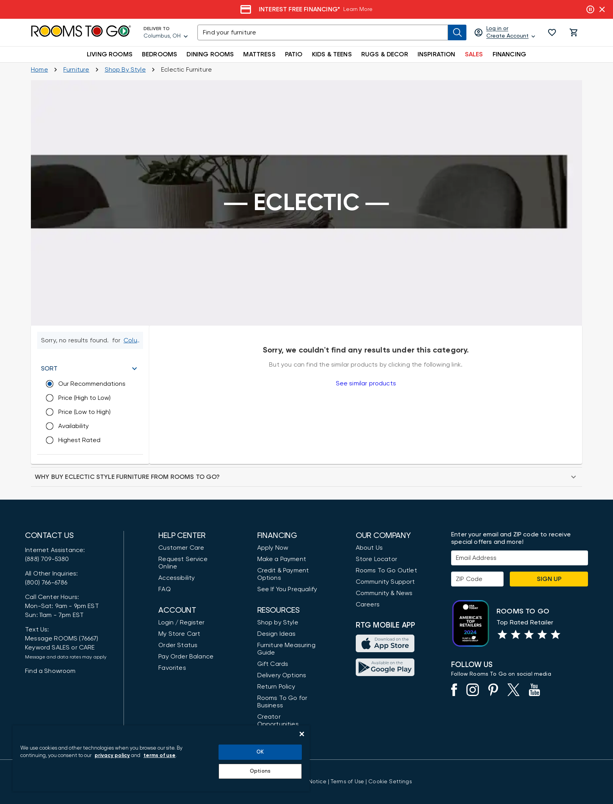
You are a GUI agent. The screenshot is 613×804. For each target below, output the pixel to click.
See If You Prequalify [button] (287, 589)
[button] (552, 32)
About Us (369, 548)
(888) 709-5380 (47, 559)
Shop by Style (277, 622)
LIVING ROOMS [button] (110, 54)
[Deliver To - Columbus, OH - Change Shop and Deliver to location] (165, 32)
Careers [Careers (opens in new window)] (368, 604)
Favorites (172, 668)
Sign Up (549, 579)
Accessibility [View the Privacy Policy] (176, 578)
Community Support (385, 582)
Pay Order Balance (185, 656)
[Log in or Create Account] (505, 32)
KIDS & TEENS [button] (332, 54)
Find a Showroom (50, 671)
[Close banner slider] (602, 9)
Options (260, 771)
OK (260, 752)
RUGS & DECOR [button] (384, 54)
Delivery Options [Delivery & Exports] (281, 675)
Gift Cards (273, 664)
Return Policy (276, 686)
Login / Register (181, 622)
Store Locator (376, 559)
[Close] (301, 734)
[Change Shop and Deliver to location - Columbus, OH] (132, 340)
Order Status (177, 645)
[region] (161, 758)
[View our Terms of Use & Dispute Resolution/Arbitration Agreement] (347, 782)
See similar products (366, 383)
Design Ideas (276, 634)
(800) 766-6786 (46, 582)
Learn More (358, 9)
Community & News (384, 593)
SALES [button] (474, 54)
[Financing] (306, 9)
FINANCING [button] (510, 54)
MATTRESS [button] (259, 54)
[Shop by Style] (125, 70)
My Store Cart (179, 634)
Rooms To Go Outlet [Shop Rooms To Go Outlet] (386, 570)
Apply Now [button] (273, 548)
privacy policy (112, 755)
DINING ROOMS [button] (210, 54)
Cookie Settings (390, 781)
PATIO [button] (294, 54)
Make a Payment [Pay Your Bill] (281, 559)
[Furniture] (76, 70)
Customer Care (181, 548)
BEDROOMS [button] (159, 54)
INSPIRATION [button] (436, 54)
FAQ (164, 589)
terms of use (159, 755)
